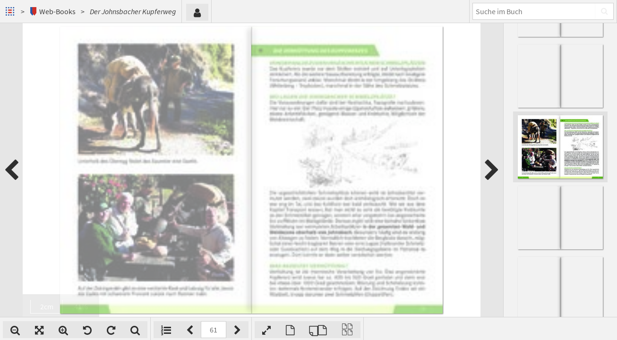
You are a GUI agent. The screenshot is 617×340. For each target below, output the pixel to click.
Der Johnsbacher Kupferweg (133, 11)
